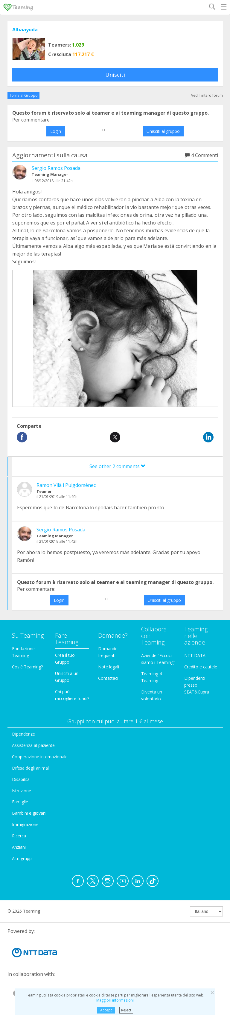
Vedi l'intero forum (207, 95)
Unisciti (115, 74)
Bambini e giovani (29, 813)
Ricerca (19, 836)
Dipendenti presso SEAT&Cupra (196, 685)
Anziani (19, 847)
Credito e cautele (200, 667)
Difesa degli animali (31, 768)
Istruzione (21, 790)
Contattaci (108, 678)
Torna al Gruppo (23, 95)
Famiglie (20, 802)
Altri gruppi (22, 858)
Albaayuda (25, 29)
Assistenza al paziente (33, 745)
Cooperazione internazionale (40, 756)
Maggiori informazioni (115, 1000)
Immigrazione (25, 824)
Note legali (108, 667)
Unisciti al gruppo (163, 131)
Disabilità (21, 779)
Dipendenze (23, 734)
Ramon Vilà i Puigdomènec (66, 485)
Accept (106, 1010)
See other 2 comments (117, 466)
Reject (126, 1010)
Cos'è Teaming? (27, 667)
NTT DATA (194, 655)
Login (55, 131)
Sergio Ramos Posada (56, 168)
